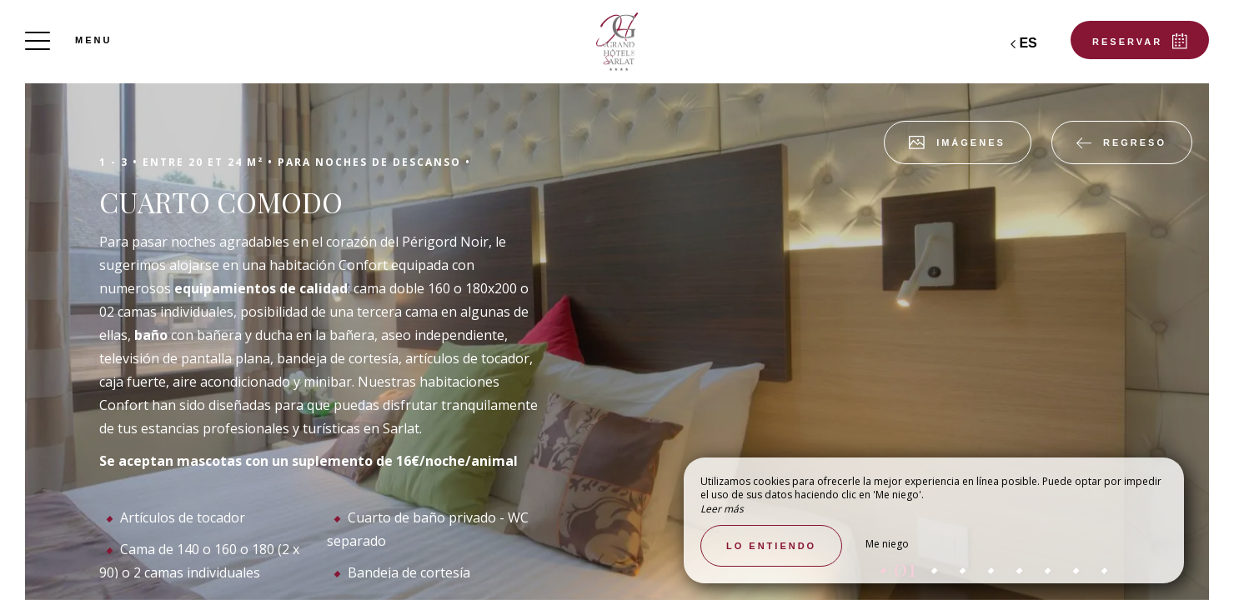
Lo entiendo (771, 546)
